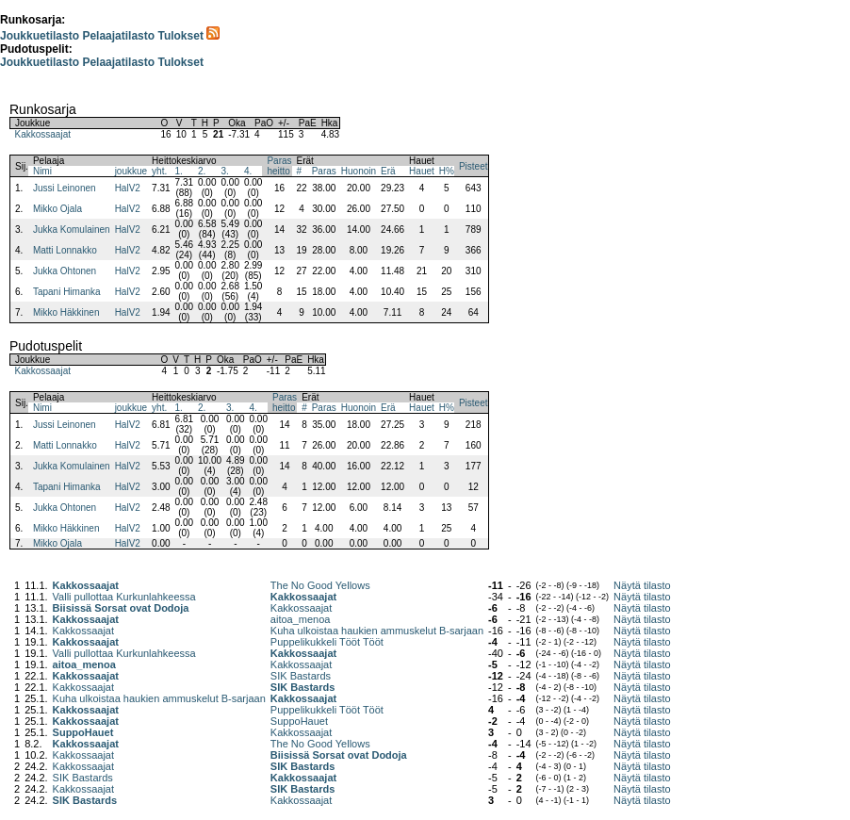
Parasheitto (279, 166)
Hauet (421, 171)
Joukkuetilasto (39, 35)
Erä (388, 171)
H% (446, 171)
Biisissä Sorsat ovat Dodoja (121, 608)
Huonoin (358, 171)
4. (248, 171)
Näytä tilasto (642, 585)
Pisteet (473, 166)
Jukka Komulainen (71, 229)
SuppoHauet (299, 721)
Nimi (42, 171)
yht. (159, 171)
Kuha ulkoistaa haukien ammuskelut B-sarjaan (376, 630)
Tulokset (180, 35)
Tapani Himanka (67, 292)
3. (225, 171)
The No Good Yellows (320, 585)
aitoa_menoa (300, 619)
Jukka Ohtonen (64, 271)
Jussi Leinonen (64, 188)
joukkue (131, 171)
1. (179, 171)
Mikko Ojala (57, 209)
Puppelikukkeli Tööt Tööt (327, 642)
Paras (324, 171)
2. (201, 171)
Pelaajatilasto (118, 35)
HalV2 (127, 188)
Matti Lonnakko (65, 250)
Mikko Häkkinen (66, 312)
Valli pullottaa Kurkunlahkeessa (124, 596)
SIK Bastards (300, 675)
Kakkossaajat (43, 134)
